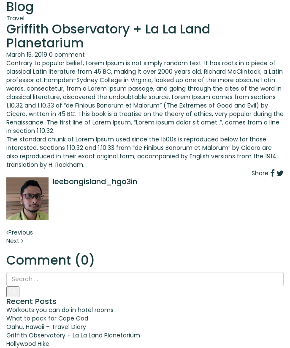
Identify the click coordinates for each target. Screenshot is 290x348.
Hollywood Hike (27, 344)
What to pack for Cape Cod (47, 318)
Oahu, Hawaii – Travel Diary (46, 327)
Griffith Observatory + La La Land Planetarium (73, 335)
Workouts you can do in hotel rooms (60, 310)
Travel (15, 18)
